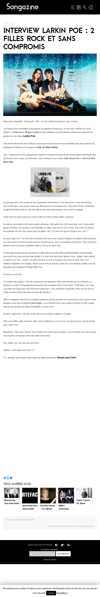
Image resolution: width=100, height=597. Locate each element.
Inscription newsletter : (50, 582)
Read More (62, 593)
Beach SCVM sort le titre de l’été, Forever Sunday (76, 558)
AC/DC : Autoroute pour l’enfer (20, 557)
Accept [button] (51, 593)
